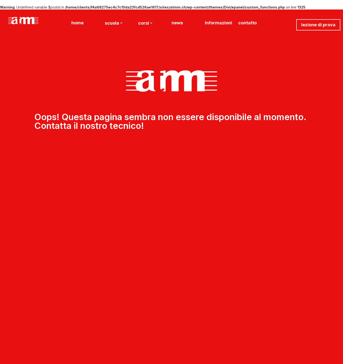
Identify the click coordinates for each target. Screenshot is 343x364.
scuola (112, 23)
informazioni (218, 23)
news (177, 23)
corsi (143, 23)
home (77, 23)
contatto (247, 23)
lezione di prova (318, 24)
